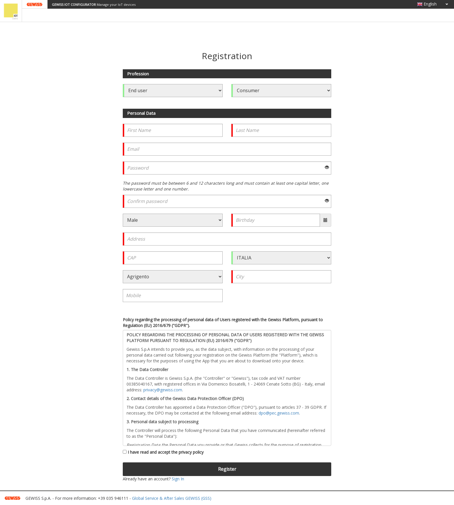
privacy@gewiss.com (162, 390)
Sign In (178, 479)
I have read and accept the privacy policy (163, 452)
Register (227, 469)
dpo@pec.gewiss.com (279, 413)
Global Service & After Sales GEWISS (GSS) (171, 498)
